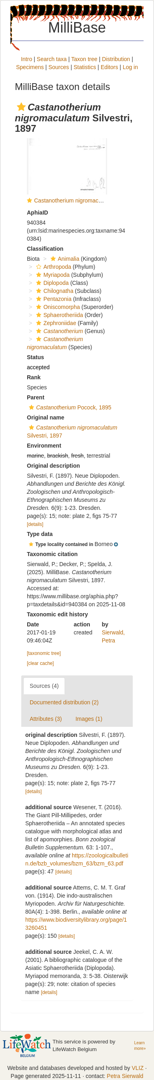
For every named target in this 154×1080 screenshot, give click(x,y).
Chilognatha (53, 291)
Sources (59, 67)
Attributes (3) (46, 719)
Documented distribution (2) (64, 702)
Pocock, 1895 (69, 407)
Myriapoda (51, 275)
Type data (40, 534)
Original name (45, 417)
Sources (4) (44, 686)
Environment (44, 445)
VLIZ (138, 1068)
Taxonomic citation (52, 554)
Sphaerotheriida (58, 315)
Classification (45, 248)
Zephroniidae (55, 323)
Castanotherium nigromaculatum (74, 200)
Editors (109, 67)
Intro (26, 59)
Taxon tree (84, 59)
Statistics (84, 67)
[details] (35, 524)
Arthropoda (52, 267)
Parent (36, 397)
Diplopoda (51, 283)
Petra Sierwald (125, 1076)
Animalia (64, 259)
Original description (53, 465)
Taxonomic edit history (57, 614)
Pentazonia (52, 299)
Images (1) (88, 719)
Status (35, 357)
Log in (130, 67)
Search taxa (52, 59)
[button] (21, 107)
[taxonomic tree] (44, 653)
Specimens (30, 67)
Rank (34, 377)
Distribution (116, 59)
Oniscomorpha (57, 307)
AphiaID (37, 212)
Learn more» (140, 1046)
